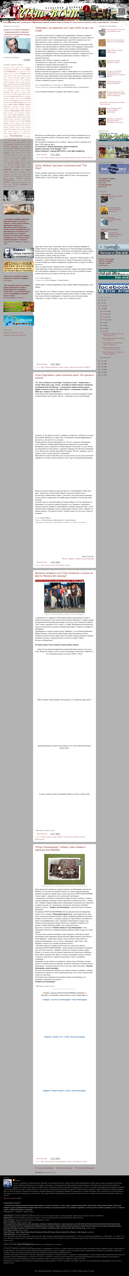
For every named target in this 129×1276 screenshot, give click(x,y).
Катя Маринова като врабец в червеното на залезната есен (114, 209)
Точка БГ (12, 176)
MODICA (87, 367)
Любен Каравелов (8, 112)
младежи (18, 121)
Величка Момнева (25, 75)
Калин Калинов (21, 100)
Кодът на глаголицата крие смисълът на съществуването (116, 40)
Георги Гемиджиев (25, 80)
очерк (15, 133)
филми (12, 178)
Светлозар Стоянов (21, 156)
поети (52, 565)
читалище (24, 184)
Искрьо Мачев (19, 98)
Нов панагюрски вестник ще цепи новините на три (116, 30)
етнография (10, 90)
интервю (6, 98)
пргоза (21, 146)
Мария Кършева (50, 157)
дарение (18, 82)
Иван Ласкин (11, 94)
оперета (5, 133)
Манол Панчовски (18, 115)
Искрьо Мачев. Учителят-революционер (115, 51)
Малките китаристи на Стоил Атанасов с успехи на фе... (111, 348)
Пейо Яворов (12, 140)
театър (6, 172)
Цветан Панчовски (21, 182)
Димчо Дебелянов (15, 86)
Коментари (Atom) (50, 1172)
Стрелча (23, 167)
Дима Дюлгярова (19, 84)
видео (42, 367)
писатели (23, 142)
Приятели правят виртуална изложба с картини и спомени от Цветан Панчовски (116, 93)
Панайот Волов (23, 138)
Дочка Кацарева (25, 86)
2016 (102, 364)
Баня (5, 71)
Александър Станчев (9, 67)
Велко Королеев (8, 78)
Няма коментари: (42, 154)
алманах (18, 67)
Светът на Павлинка (107, 218)
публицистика (17, 148)
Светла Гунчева (12, 156)
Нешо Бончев (7, 125)
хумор (13, 182)
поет (13, 144)
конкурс (43, 837)
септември (106, 320)
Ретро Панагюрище (60, 1161)
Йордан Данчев (7, 100)
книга (42, 565)
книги (16, 104)
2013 (102, 372)
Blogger (91, 1271)
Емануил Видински (25, 88)
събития (16, 170)
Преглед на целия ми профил (13, 1198)
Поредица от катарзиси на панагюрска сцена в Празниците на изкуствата (115, 120)
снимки (66, 367)
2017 (102, 361)
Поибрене (22, 144)
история (27, 98)
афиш (42, 1161)
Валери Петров (16, 75)
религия (24, 152)
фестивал (82, 837)
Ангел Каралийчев (25, 67)
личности (27, 110)
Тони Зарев (22, 174)
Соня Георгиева (59, 565)
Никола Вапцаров (17, 125)
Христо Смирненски (23, 180)
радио (5, 150)
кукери (12, 108)
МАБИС (10, 115)
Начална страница (64, 1168)
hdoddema (75, 1271)
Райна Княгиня (16, 152)
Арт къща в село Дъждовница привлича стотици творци (115, 234)
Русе (29, 154)
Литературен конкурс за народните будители (114, 82)
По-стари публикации (84, 1168)
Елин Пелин (16, 88)
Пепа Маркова (21, 140)
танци (22, 169)
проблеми (27, 146)
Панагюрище (64, 157)
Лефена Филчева (25, 108)
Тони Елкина (14, 174)
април (105, 328)
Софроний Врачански (20, 161)
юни (104, 325)
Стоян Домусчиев (9, 165)
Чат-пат (15, 184)
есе (4, 90)
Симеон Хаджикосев (14, 158)
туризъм (23, 176)
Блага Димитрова (21, 71)
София (11, 161)
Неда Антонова (25, 123)
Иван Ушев (6, 96)
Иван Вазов (14, 92)
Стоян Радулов (76, 1161)
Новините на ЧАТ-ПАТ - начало (13, 332)
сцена (28, 167)
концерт (27, 104)
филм (5, 178)
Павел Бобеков (22, 133)
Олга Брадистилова (25, 131)
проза (11, 148)
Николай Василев (9, 127)
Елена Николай (8, 88)
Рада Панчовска (26, 148)
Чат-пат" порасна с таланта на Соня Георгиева (78, 559)
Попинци (27, 144)
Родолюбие (15, 154)
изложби (18, 96)
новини (28, 129)
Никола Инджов (26, 125)
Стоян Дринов (20, 165)
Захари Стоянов (20, 90)
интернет (12, 98)
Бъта (42, 157)
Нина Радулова (12, 129)
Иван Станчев (26, 94)
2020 (102, 303)
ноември (105, 314)
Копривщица (7, 106)
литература (7, 110)
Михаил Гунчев (26, 119)
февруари (106, 357)
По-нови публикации (44, 1168)
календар (14, 100)
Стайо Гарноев (16, 163)
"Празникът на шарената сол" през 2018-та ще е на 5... (113, 334)
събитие (84, 157)
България (22, 73)
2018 (102, 308)
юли (104, 322)
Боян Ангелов (14, 73)
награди (54, 837)
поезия (47, 565)
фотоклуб (27, 178)
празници (78, 157)
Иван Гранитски (22, 92)
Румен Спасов (23, 154)
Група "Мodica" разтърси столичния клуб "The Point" (113, 339)
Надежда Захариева (15, 123)
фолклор (90, 157)
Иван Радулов (18, 94)
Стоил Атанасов (68, 837)
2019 (102, 306)
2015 (102, 366)
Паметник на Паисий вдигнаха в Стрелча (113, 61)
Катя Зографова (19, 102)
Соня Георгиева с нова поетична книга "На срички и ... (112, 343)
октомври (106, 317)
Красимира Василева (18, 106)
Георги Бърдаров (14, 79)
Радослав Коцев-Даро (20, 150)
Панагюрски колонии (13, 138)
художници (7, 182)
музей (23, 121)
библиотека (11, 71)
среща (9, 163)
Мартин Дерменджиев (15, 119)
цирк (9, 184)
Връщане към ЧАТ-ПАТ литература (15, 335)
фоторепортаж (79, 367)
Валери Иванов (8, 75)
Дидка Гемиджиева (9, 84)
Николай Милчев (19, 127)
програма (6, 148)
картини (11, 102)
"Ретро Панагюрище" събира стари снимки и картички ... (113, 353)
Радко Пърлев (10, 150)
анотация (6, 69)
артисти (11, 69)
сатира (5, 156)
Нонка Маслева (8, 131)
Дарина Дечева (25, 82)
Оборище (16, 131)
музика (57, 157)
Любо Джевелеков (19, 112)
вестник (17, 78)
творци (27, 170)
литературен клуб (17, 111)
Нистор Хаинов (21, 129)
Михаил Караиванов (51, 367)
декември (106, 311)
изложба (12, 96)
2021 (102, 300)
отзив (10, 133)
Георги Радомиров (9, 82)
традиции (17, 176)
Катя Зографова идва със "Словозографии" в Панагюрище (114, 110)
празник (71, 157)
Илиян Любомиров (25, 96)
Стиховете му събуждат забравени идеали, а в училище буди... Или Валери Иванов (116, 73)
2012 (102, 375)
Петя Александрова (14, 142)
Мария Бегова (12, 117)
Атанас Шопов (22, 69)
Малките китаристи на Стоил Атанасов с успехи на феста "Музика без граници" (64, 574)
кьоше (17, 108)
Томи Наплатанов (22, 172)
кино (25, 102)
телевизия (13, 172)
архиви (15, 69)
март (104, 331)
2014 (102, 369)
